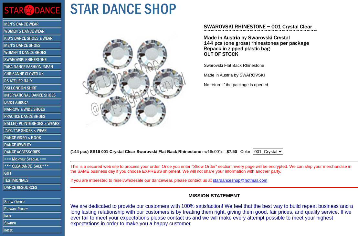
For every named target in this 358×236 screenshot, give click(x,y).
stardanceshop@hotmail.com (240, 180)
